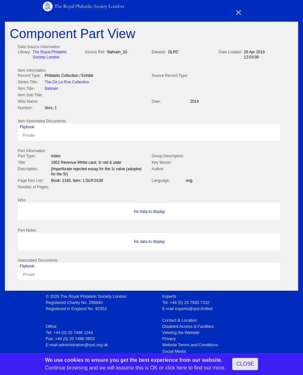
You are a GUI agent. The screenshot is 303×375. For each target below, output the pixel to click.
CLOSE (245, 364)
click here (176, 367)
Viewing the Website (181, 330)
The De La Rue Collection (67, 81)
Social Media (174, 349)
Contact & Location (179, 318)
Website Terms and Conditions (190, 342)
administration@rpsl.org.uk (83, 342)
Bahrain (51, 88)
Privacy (169, 336)
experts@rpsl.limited (193, 306)
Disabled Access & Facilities (188, 324)
